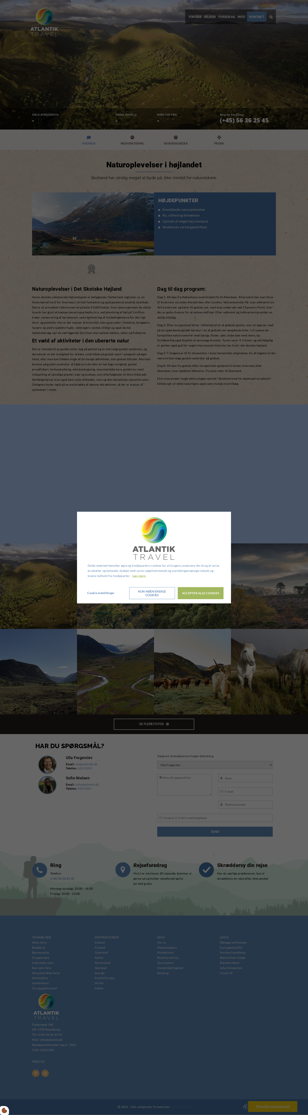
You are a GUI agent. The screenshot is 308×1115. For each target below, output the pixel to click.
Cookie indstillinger (101, 593)
